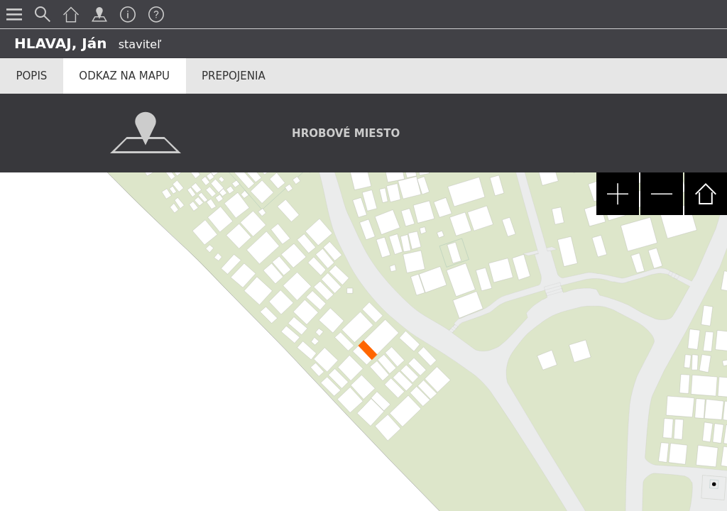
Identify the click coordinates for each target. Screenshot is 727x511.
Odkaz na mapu (124, 76)
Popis (32, 76)
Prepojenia (234, 76)
